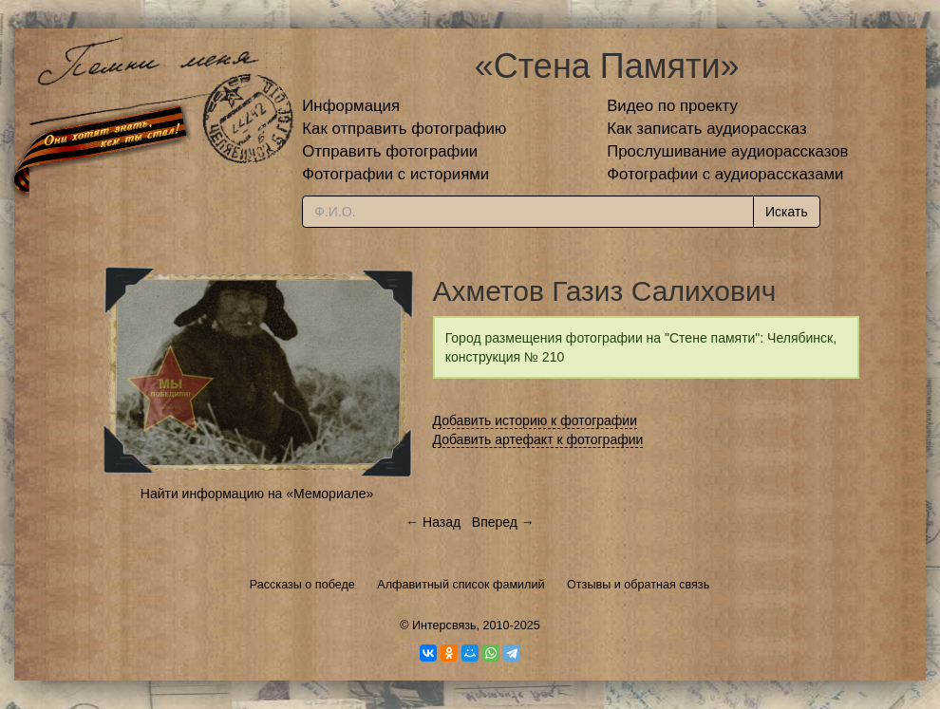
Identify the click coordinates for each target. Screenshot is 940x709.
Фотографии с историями (395, 174)
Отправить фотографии (390, 151)
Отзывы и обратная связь (638, 584)
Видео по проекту (672, 106)
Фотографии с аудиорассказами (725, 174)
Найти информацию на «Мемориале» (257, 493)
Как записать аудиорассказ (707, 129)
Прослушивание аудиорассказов (727, 151)
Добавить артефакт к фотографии (538, 439)
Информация (351, 106)
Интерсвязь (444, 625)
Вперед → (503, 522)
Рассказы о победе (302, 584)
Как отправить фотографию (404, 129)
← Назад (433, 522)
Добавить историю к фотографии (535, 420)
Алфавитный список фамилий (460, 584)
